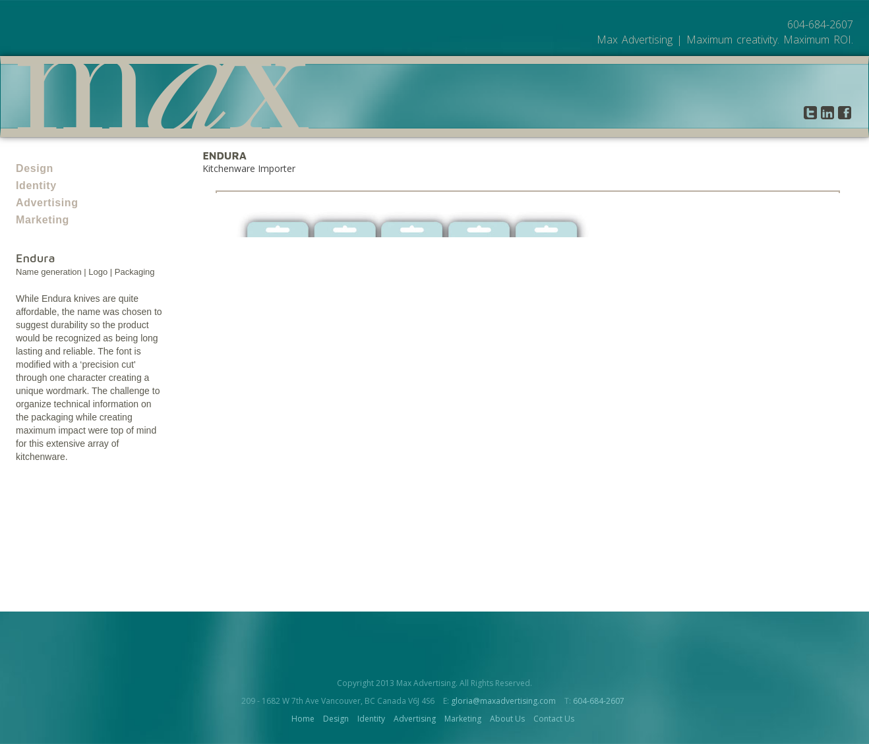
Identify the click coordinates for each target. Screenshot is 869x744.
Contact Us (553, 718)
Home (303, 718)
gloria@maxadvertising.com (503, 700)
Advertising (47, 202)
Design (34, 168)
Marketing (42, 219)
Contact (772, 113)
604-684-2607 (598, 700)
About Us (717, 113)
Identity (36, 185)
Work (669, 113)
